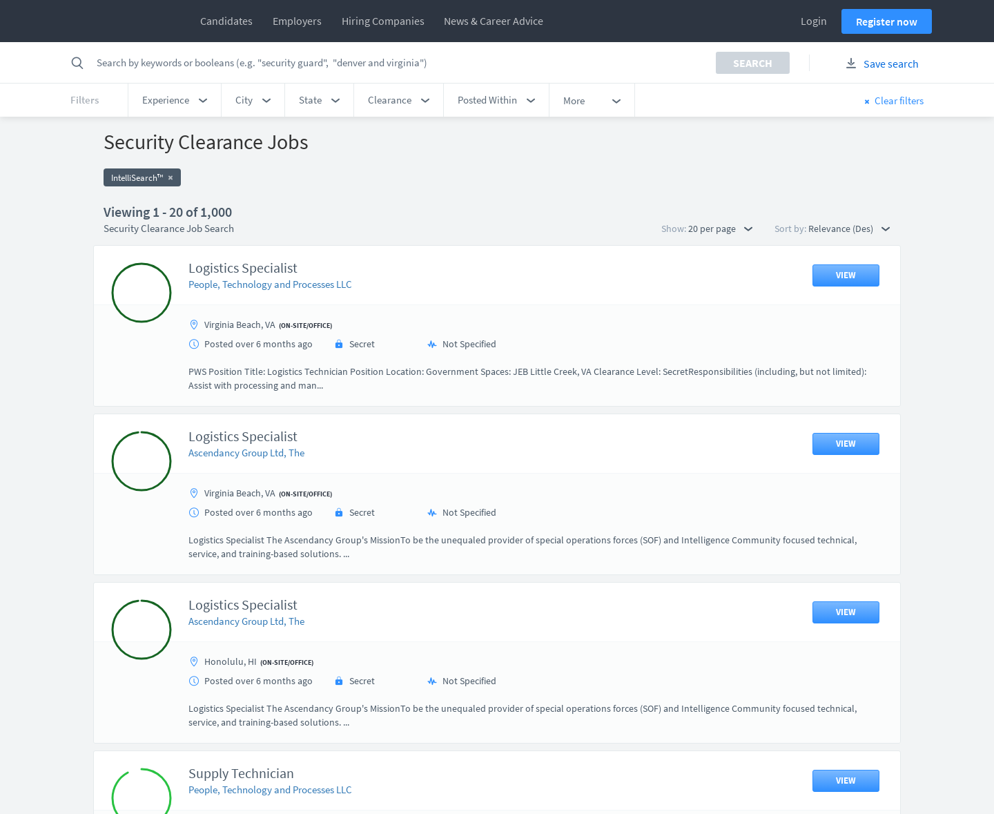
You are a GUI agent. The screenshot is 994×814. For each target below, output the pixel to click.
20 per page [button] (720, 228)
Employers (297, 21)
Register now (886, 21)
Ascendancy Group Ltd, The (246, 452)
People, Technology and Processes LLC (270, 284)
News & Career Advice (493, 21)
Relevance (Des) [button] (849, 228)
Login (814, 21)
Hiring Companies (383, 21)
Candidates (226, 21)
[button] (174, 100)
